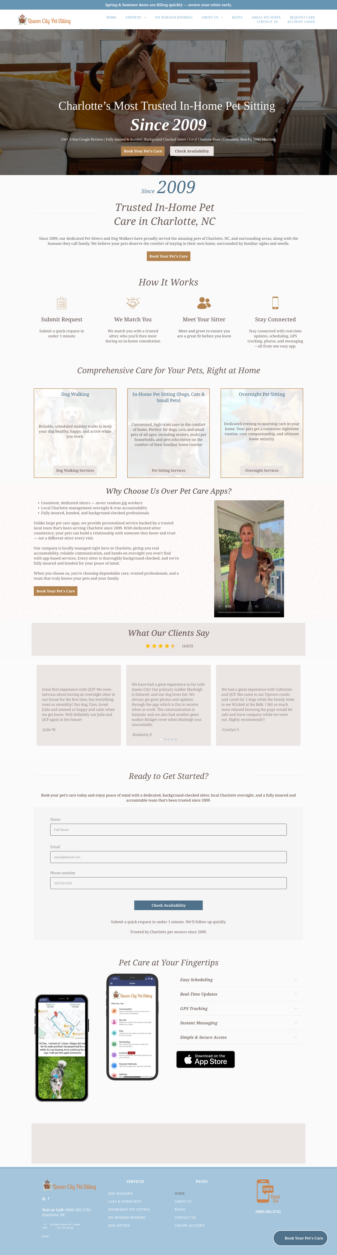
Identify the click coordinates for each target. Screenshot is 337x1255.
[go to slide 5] (176, 739)
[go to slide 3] (168, 739)
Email (55, 846)
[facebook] (48, 1199)
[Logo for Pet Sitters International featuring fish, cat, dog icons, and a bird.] (168, 1143)
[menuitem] (111, 17)
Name (55, 819)
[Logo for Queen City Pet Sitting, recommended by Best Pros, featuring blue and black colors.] (61, 1143)
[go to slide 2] (165, 739)
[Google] (44, 1199)
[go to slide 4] (172, 739)
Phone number (62, 872)
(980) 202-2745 (78, 1209)
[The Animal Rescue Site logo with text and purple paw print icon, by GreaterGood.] (222, 1143)
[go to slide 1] (161, 739)
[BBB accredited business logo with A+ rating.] (115, 1143)
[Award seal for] (276, 1143)
